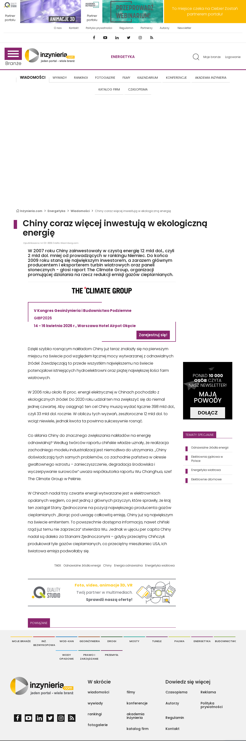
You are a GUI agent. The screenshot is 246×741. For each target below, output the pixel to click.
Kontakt (74, 28)
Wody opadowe (66, 657)
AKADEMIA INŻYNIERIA (210, 77)
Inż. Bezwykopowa (44, 643)
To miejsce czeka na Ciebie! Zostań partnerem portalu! (205, 11)
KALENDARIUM (147, 77)
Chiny (107, 565)
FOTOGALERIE (105, 77)
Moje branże (212, 57)
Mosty (134, 641)
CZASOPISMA (138, 89)
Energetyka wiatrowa (160, 565)
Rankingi (81, 77)
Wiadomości (32, 77)
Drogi (111, 641)
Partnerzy (147, 28)
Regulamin (126, 28)
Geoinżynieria (90, 641)
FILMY (126, 77)
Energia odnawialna (128, 565)
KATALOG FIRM (109, 89)
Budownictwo (225, 641)
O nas (58, 28)
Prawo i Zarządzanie (89, 657)
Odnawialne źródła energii (82, 565)
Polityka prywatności (99, 28)
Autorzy (164, 28)
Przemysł (111, 655)
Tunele (157, 641)
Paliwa (179, 641)
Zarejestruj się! (153, 334)
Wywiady (60, 77)
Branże (13, 57)
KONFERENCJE (176, 77)
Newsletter (184, 28)
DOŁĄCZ (208, 412)
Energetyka (123, 56)
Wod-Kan (67, 641)
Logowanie (233, 57)
